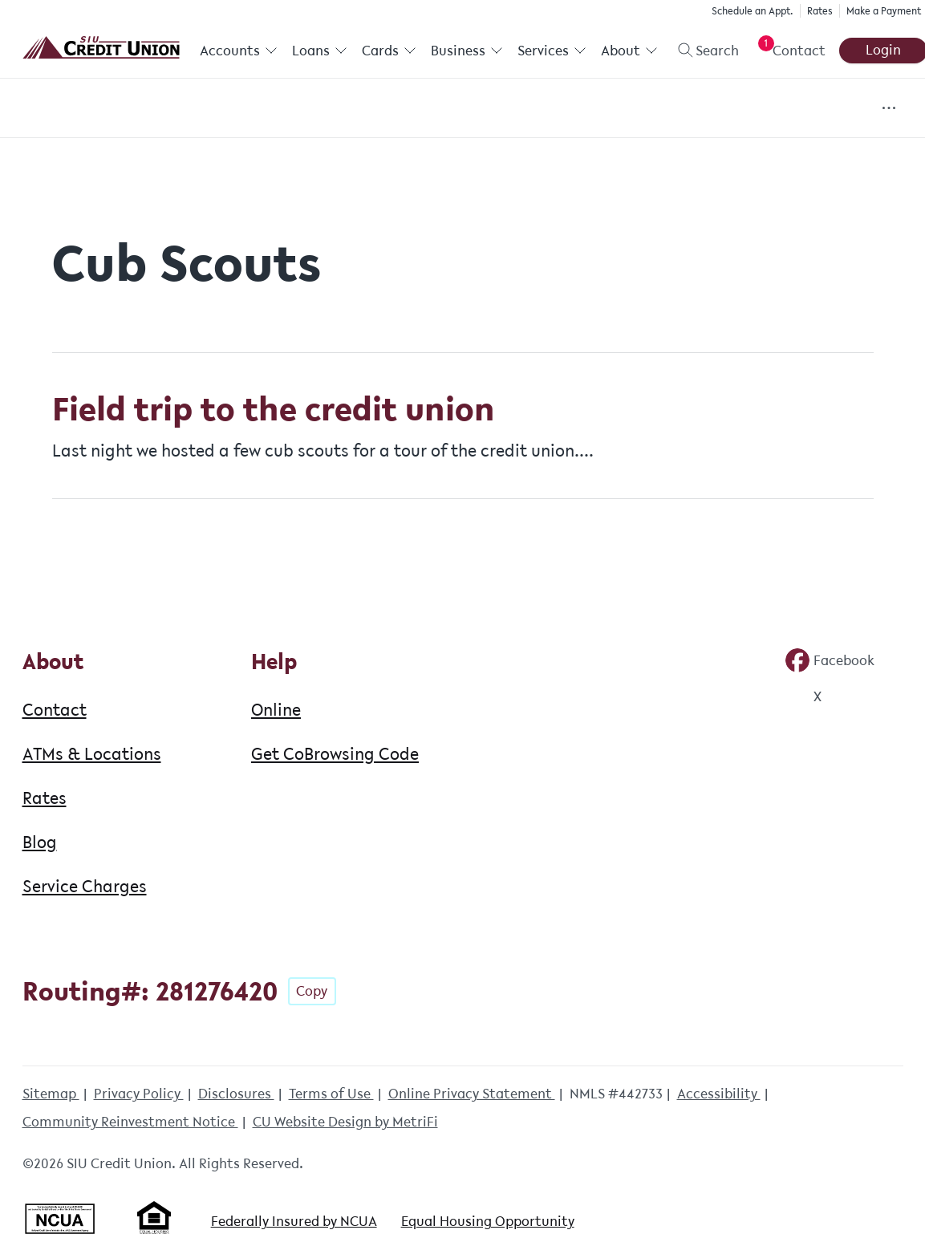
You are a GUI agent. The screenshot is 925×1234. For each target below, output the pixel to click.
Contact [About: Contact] (54, 709)
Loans (319, 50)
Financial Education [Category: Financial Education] (487, 108)
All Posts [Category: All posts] (67, 108)
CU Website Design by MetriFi (345, 1121)
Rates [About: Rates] (44, 797)
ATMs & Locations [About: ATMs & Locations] (91, 753)
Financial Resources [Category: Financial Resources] (658, 108)
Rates (817, 11)
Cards (388, 50)
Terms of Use (331, 1093)
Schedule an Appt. (750, 11)
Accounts (239, 50)
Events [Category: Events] (360, 108)
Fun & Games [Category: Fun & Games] (807, 108)
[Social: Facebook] (829, 660)
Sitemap (50, 1093)
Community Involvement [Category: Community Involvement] (217, 108)
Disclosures (236, 1093)
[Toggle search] (699, 51)
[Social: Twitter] (803, 696)
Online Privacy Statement (471, 1093)
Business (466, 50)
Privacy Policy (139, 1093)
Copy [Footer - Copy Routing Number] (311, 991)
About (627, 50)
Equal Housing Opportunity (487, 1221)
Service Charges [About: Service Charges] (84, 886)
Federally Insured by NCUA (294, 1221)
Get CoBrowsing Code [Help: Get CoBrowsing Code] (335, 753)
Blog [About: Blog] (39, 842)
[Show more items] (888, 108)
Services (550, 50)
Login (881, 49)
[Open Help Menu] (786, 51)
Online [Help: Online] (276, 709)
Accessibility (719, 1093)
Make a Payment (881, 11)
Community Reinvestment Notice (130, 1121)
